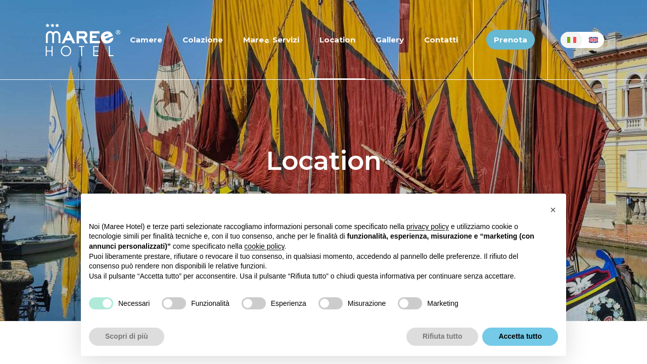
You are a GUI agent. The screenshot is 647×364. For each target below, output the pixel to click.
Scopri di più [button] (126, 336)
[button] (553, 210)
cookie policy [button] (264, 246)
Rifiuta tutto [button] (443, 336)
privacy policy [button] (427, 226)
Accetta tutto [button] (520, 336)
